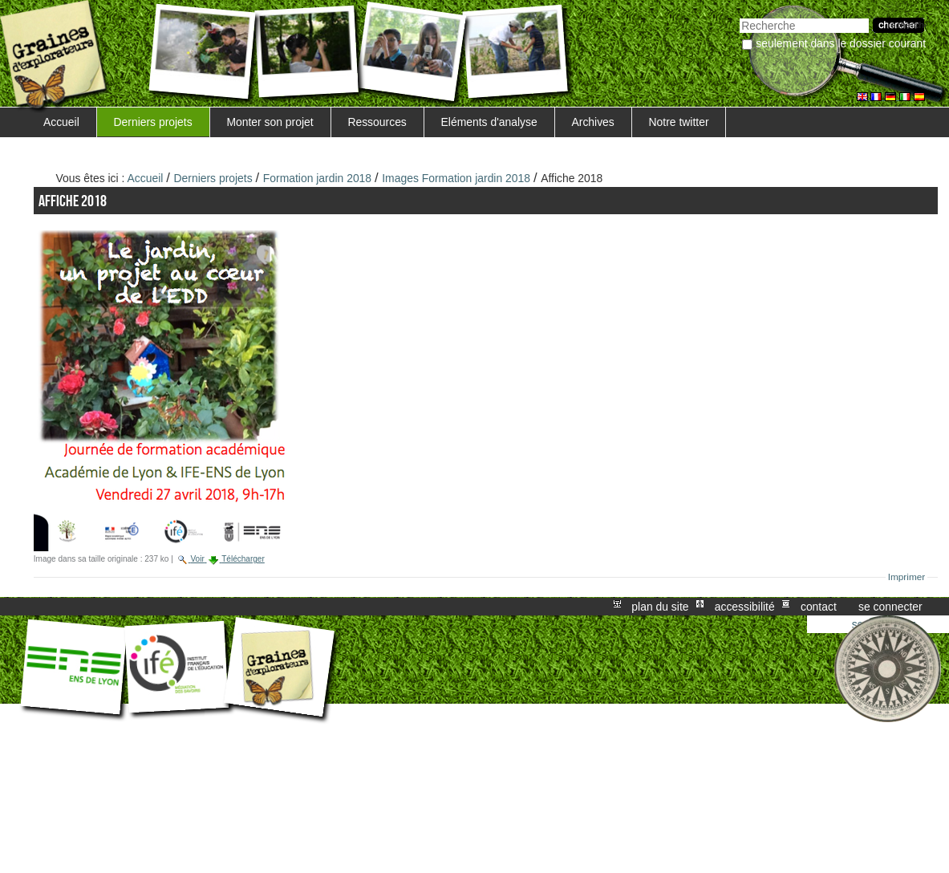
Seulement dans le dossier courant (841, 43)
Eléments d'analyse (489, 122)
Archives (592, 122)
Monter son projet (269, 122)
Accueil (61, 122)
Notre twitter (679, 122)
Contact (819, 606)
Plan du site (659, 606)
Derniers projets (153, 122)
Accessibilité (745, 606)
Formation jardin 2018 (317, 178)
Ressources (376, 122)
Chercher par (739, 16)
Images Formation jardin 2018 (456, 178)
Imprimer (907, 577)
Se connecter (890, 606)
